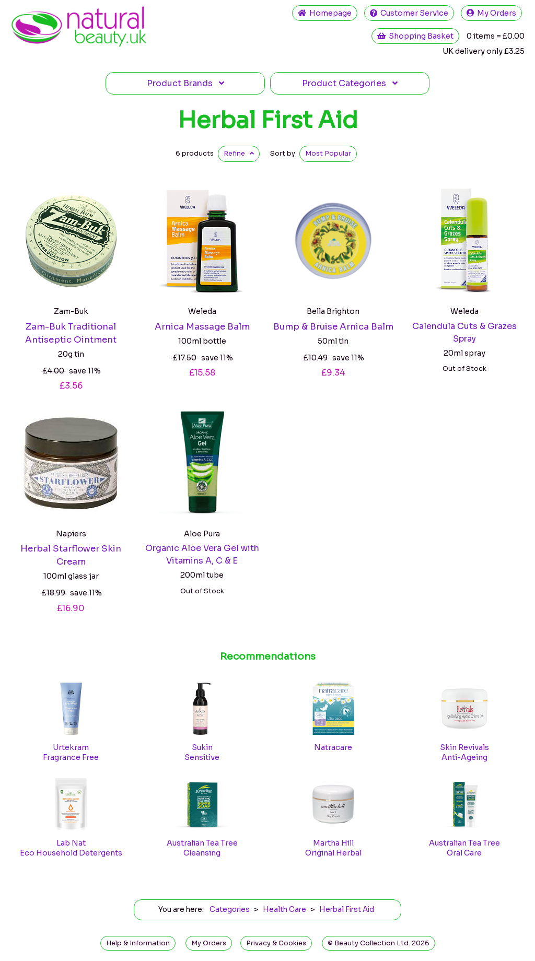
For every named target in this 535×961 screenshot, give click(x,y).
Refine (239, 153)
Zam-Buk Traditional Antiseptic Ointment (71, 333)
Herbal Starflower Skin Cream (70, 555)
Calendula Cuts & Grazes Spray (464, 332)
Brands (185, 83)
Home (325, 13)
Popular (328, 153)
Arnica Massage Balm (202, 326)
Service (409, 13)
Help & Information (138, 943)
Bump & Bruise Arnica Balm (333, 326)
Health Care (284, 909)
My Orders (491, 13)
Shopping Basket (415, 36)
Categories (350, 83)
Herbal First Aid (268, 120)
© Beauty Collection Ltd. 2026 (378, 943)
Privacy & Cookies (276, 943)
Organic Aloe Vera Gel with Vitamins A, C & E (202, 554)
